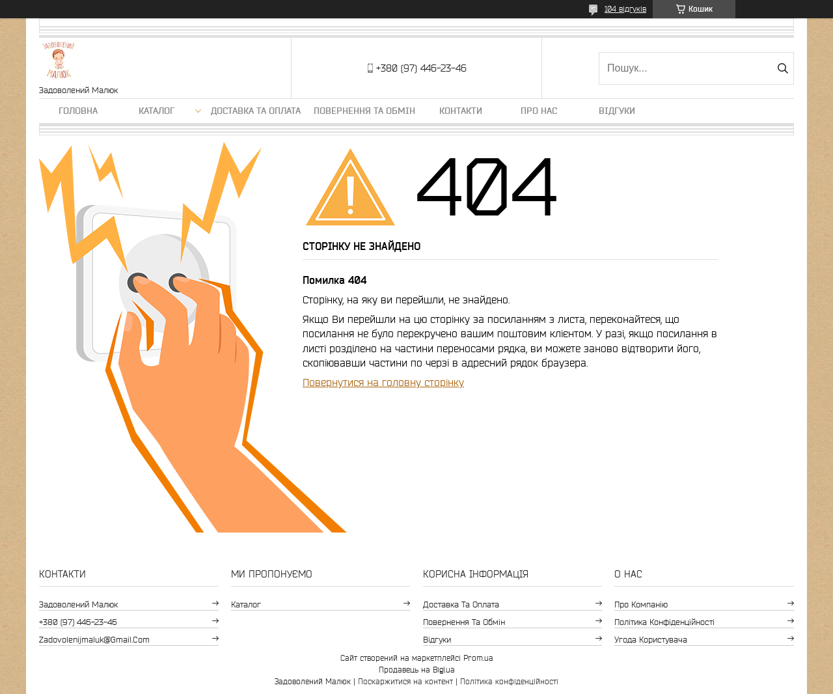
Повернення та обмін (364, 110)
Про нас (539, 110)
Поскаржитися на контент (405, 681)
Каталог (156, 110)
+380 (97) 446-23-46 (78, 622)
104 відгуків (625, 9)
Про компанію (641, 604)
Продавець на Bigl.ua (417, 669)
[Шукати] (782, 68)
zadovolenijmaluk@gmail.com (94, 640)
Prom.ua (478, 658)
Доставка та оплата (256, 110)
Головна (78, 110)
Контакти (460, 110)
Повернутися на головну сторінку (383, 382)
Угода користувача (650, 640)
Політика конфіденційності (664, 622)
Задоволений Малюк (78, 604)
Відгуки (617, 110)
